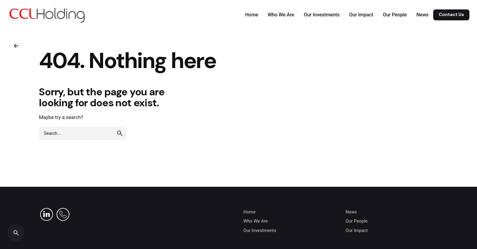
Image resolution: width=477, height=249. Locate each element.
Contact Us (451, 15)
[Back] (16, 45)
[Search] (16, 232)
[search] (120, 133)
